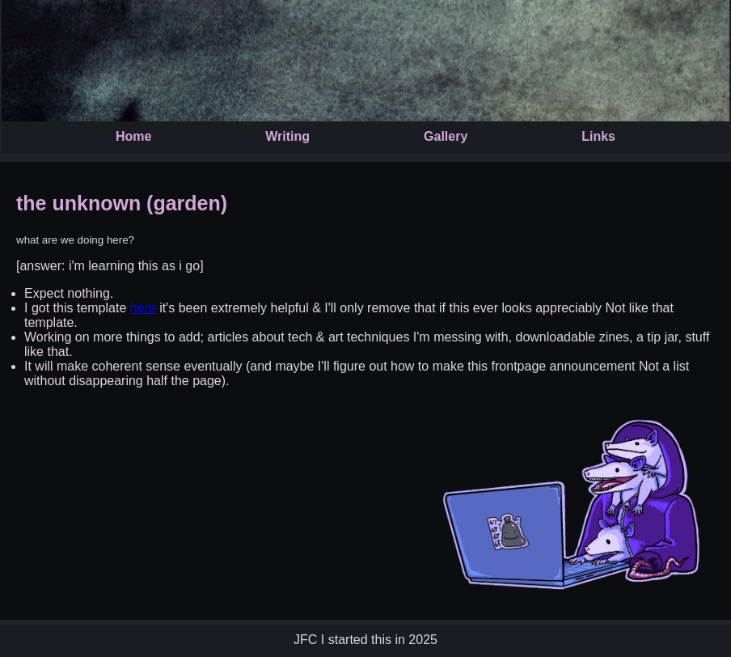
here (143, 308)
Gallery (445, 136)
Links (598, 136)
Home (133, 136)
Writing (287, 136)
